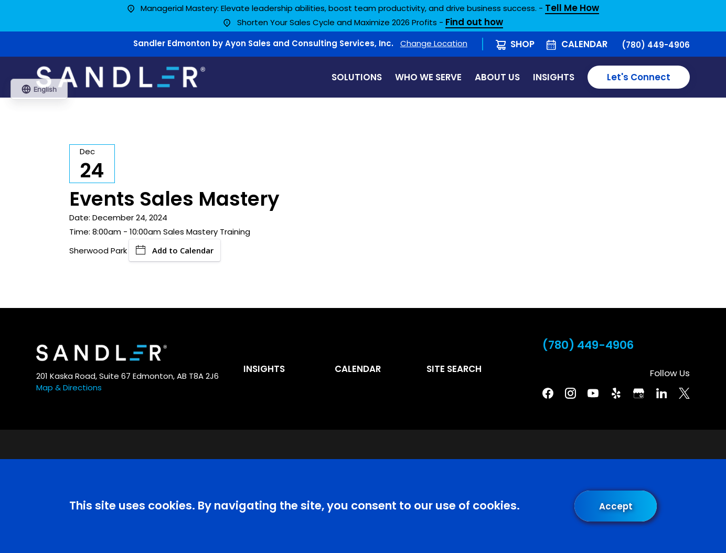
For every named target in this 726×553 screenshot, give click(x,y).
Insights (264, 369)
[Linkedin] (661, 393)
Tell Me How (572, 8)
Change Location (433, 43)
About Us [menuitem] (497, 77)
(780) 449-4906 (656, 45)
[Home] (120, 77)
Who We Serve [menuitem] (428, 77)
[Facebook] (547, 393)
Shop (522, 44)
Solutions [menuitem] (357, 77)
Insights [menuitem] (553, 77)
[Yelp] (616, 393)
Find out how (474, 22)
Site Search (454, 369)
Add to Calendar (174, 250)
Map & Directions (69, 387)
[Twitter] (684, 393)
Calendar (584, 44)
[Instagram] (570, 393)
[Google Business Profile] (638, 393)
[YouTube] (593, 393)
